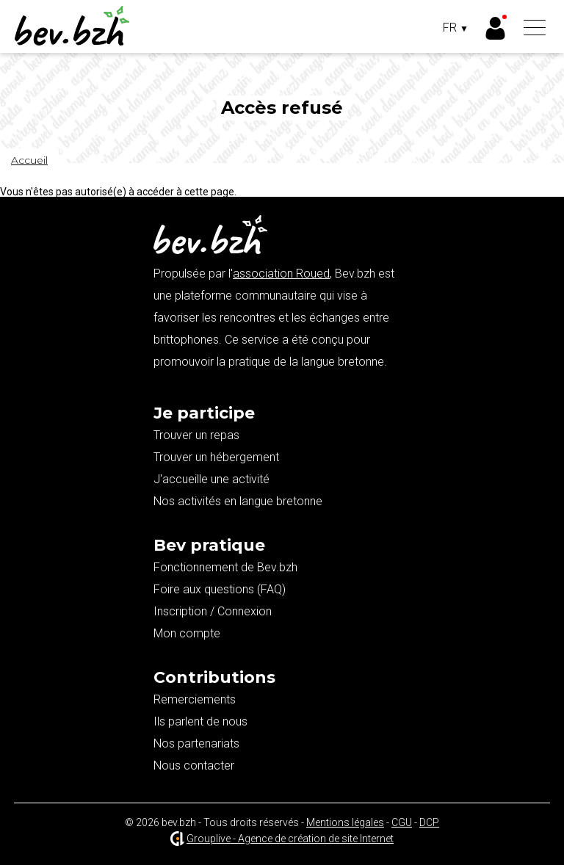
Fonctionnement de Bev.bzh (225, 567)
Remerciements (194, 699)
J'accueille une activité (211, 479)
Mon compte (186, 633)
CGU (401, 822)
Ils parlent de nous (200, 721)
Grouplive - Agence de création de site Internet (290, 838)
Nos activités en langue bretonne (237, 501)
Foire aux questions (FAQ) (219, 589)
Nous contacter (193, 765)
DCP (429, 822)
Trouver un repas (196, 435)
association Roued (281, 274)
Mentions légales (345, 822)
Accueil (29, 160)
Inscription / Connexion (212, 611)
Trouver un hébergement (216, 457)
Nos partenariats (196, 743)
